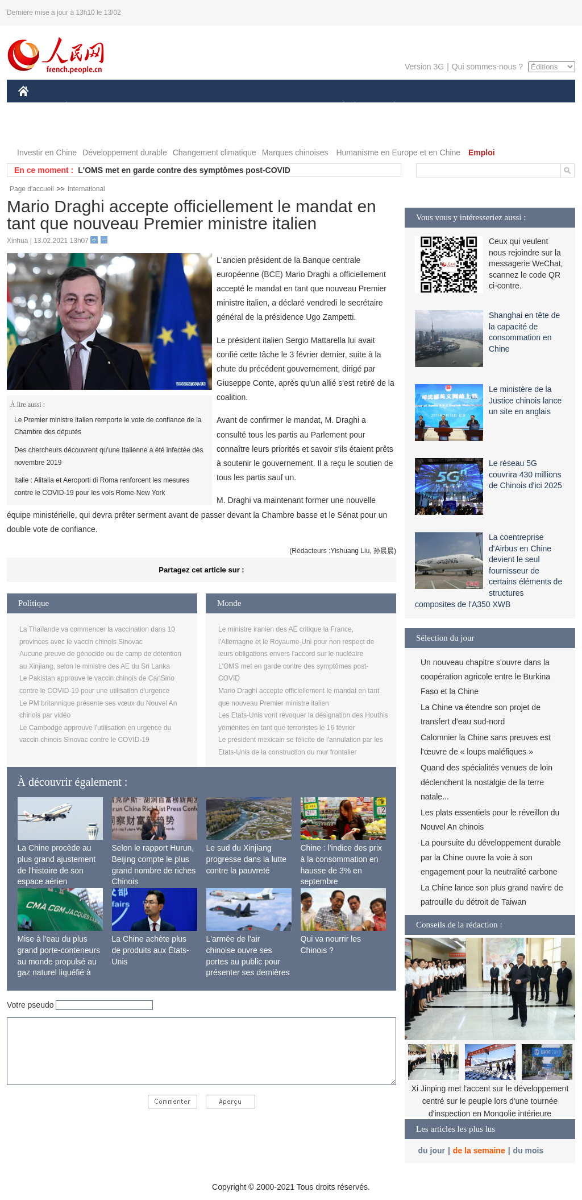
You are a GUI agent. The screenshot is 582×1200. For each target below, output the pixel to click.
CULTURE (287, 107)
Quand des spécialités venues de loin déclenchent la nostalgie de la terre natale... (486, 782)
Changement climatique (214, 152)
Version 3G (424, 66)
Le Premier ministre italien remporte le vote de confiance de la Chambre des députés (108, 426)
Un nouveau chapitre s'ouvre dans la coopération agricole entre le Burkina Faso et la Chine (485, 676)
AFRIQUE (186, 107)
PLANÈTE (388, 107)
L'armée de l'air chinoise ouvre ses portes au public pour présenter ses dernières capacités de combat (248, 961)
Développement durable (124, 152)
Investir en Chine (47, 152)
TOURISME (482, 107)
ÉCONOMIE (87, 107)
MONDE (139, 107)
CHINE (38, 107)
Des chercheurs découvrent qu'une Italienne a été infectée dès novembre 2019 (108, 456)
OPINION (536, 107)
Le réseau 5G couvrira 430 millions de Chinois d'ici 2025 (525, 474)
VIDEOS (87, 130)
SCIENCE (237, 107)
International (86, 189)
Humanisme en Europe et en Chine (398, 152)
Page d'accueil (32, 189)
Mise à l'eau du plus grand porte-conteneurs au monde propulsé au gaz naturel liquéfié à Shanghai (59, 961)
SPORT (434, 107)
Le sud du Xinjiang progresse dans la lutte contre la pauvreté (246, 859)
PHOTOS (41, 130)
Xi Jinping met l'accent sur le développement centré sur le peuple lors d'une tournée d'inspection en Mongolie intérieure (490, 1100)
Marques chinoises (295, 152)
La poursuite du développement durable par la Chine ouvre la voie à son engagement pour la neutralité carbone (491, 857)
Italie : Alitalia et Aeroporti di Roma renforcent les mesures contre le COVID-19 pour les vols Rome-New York (101, 486)
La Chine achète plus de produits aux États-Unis (150, 950)
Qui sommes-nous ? (487, 66)
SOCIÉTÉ (338, 107)
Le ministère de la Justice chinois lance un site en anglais (525, 400)
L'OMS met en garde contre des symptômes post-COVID (184, 170)
